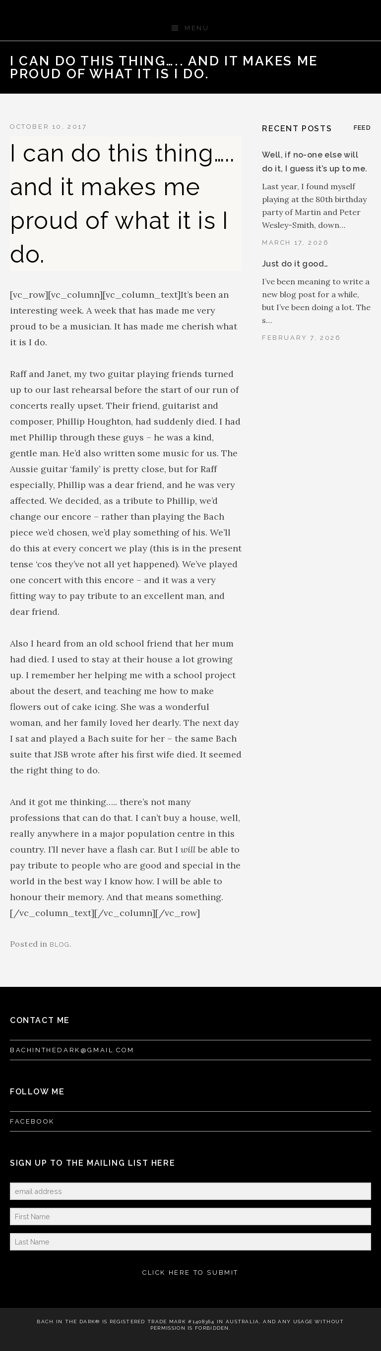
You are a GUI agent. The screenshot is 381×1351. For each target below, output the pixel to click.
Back (345, 60)
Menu (197, 28)
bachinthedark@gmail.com (72, 1050)
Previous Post (329, 60)
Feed (362, 127)
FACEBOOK (32, 1121)
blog (59, 944)
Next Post (361, 60)
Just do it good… (295, 264)
